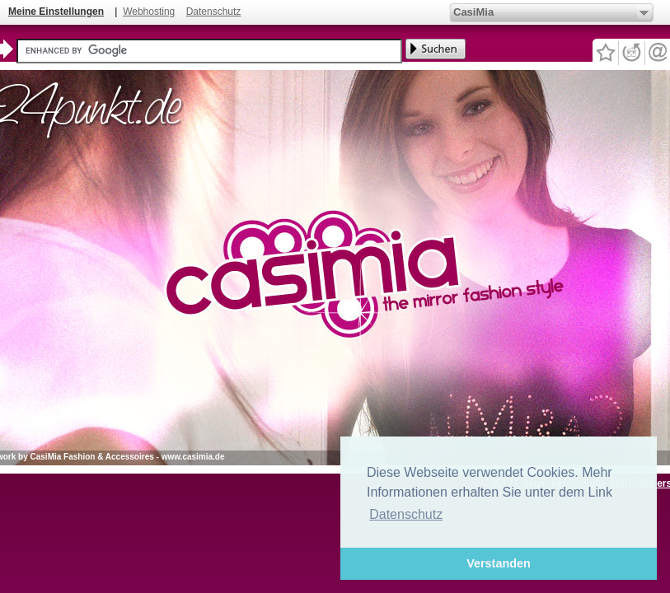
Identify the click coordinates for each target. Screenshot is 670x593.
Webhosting (149, 11)
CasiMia (473, 12)
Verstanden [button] (498, 563)
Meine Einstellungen (56, 11)
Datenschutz (213, 11)
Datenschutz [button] (406, 514)
